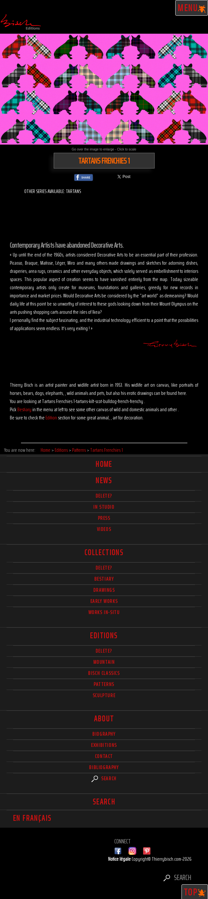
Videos (104, 529)
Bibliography (104, 767)
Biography (103, 734)
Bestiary (24, 409)
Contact (104, 756)
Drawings (104, 590)
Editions (104, 635)
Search (104, 778)
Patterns (104, 684)
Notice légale (120, 859)
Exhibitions (104, 745)
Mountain (104, 662)
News (104, 480)
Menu (192, 7)
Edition (51, 418)
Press (104, 518)
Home (104, 464)
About (104, 719)
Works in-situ (104, 612)
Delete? (104, 651)
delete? (104, 496)
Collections (104, 552)
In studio (103, 507)
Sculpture (104, 695)
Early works (104, 601)
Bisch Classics (104, 673)
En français (32, 818)
